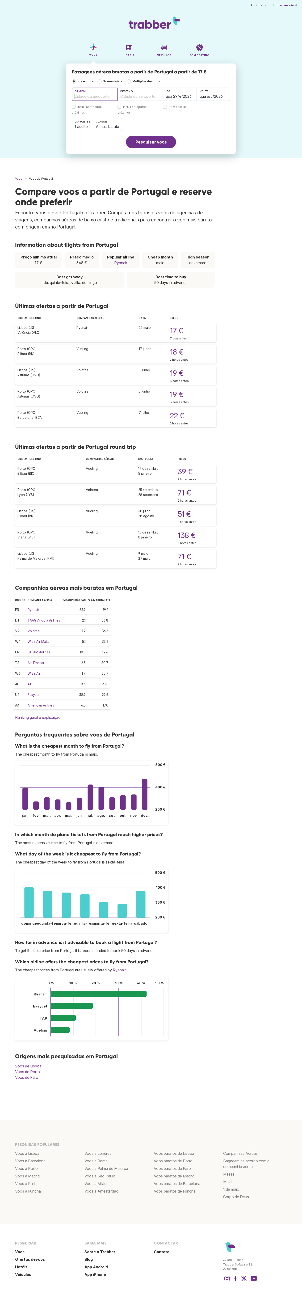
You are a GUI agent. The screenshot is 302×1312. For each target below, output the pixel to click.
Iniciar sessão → (285, 5)
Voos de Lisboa (28, 1066)
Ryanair (120, 262)
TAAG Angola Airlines (44, 620)
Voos (20, 1251)
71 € (184, 492)
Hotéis (21, 1267)
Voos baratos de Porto (173, 1161)
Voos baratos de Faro (172, 1168)
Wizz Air (34, 673)
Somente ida (112, 81)
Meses (229, 1174)
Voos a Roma (96, 1161)
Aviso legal (230, 1268)
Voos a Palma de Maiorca (106, 1168)
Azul (31, 684)
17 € (176, 330)
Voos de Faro (26, 1077)
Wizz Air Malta (39, 641)
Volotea (34, 631)
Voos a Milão (95, 1183)
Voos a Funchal (28, 1191)
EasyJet (34, 695)
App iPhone (95, 1274)
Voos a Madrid (27, 1176)
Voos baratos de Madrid (174, 1176)
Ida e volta (85, 81)
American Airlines (41, 705)
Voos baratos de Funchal (175, 1191)
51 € (184, 514)
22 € (177, 415)
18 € (177, 351)
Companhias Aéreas (240, 1153)
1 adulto (81, 126)
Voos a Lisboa (27, 1153)
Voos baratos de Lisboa (174, 1153)
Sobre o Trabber (99, 1251)
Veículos (23, 1274)
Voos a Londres (97, 1153)
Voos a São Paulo (99, 1176)
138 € (187, 535)
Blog (88, 1259)
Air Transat (36, 663)
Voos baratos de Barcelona (177, 1183)
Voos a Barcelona (30, 1161)
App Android (96, 1267)
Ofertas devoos (30, 1259)
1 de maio (231, 1189)
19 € (177, 373)
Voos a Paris (26, 1183)
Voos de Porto (27, 1071)
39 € (185, 471)
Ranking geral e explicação (38, 717)
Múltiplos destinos (146, 81)
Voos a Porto (26, 1168)
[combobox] (94, 94)
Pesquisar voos (151, 142)
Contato (161, 1251)
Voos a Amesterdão (101, 1191)
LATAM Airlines (39, 652)
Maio (227, 1181)
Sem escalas (178, 107)
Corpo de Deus (236, 1196)
